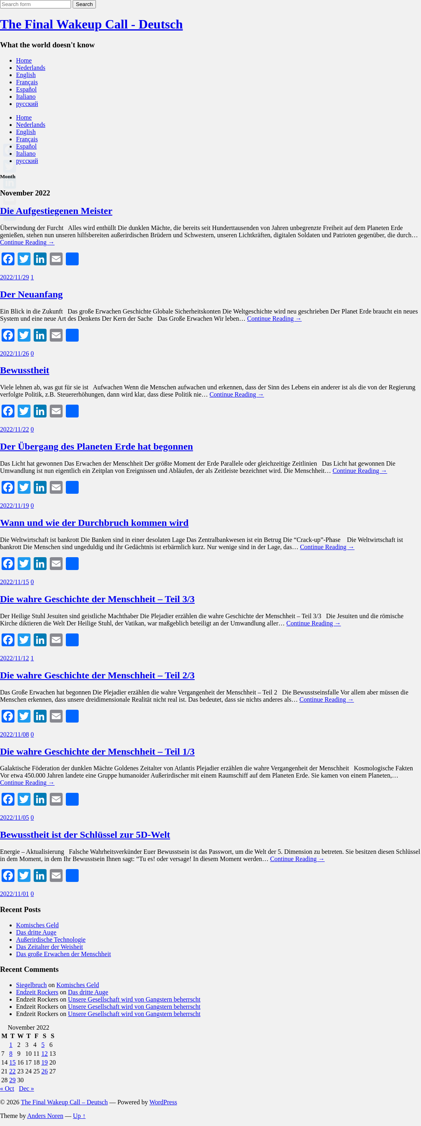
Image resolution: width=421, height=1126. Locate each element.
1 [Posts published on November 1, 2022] (10, 1044)
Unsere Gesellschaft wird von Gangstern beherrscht (134, 999)
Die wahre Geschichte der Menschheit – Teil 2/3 (97, 675)
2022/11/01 (14, 893)
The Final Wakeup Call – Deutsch (64, 1102)
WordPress (163, 1102)
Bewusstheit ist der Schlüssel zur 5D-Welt (85, 834)
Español (26, 89)
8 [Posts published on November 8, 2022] (10, 1053)
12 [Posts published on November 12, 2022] (44, 1053)
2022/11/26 (14, 353)
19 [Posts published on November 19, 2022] (44, 1062)
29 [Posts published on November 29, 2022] (12, 1080)
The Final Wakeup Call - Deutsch (91, 24)
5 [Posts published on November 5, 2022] (43, 1044)
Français (27, 82)
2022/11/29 (14, 277)
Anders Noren (45, 1115)
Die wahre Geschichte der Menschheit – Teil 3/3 (97, 599)
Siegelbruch (31, 984)
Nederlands (30, 67)
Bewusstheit (24, 370)
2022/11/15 (14, 581)
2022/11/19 (14, 505)
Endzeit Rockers (37, 992)
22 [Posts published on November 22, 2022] (12, 1071)
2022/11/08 (14, 734)
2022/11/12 (14, 658)
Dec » (26, 1088)
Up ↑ (79, 1115)
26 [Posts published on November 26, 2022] (44, 1071)
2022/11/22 (14, 429)
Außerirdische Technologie (50, 939)
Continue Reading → (27, 242)
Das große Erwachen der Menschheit (63, 954)
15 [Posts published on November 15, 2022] (12, 1062)
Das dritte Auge (36, 932)
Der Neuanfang (31, 294)
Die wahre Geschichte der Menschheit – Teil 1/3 (97, 751)
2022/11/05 (14, 817)
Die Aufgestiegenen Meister (56, 211)
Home (24, 60)
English (26, 74)
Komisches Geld (37, 925)
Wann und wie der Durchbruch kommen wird (94, 522)
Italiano (26, 96)
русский (27, 103)
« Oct (7, 1088)
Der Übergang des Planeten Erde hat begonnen (96, 446)
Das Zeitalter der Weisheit (49, 946)
